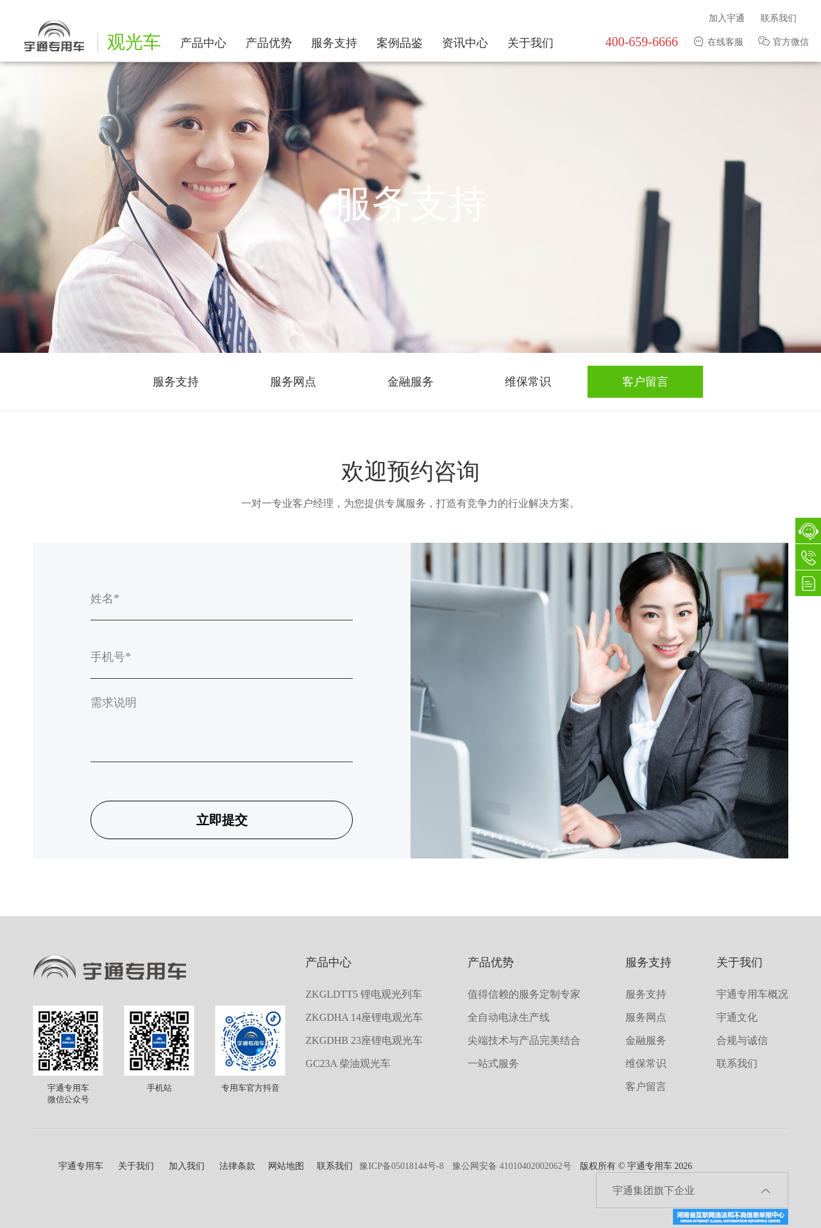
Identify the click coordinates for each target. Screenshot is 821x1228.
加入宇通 (727, 18)
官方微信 (783, 42)
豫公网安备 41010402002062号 (511, 1166)
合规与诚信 (742, 1040)
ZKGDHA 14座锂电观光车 (364, 1017)
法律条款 (237, 1166)
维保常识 (528, 381)
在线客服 (718, 42)
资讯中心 (465, 43)
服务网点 (293, 381)
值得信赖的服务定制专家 (524, 994)
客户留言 (645, 381)
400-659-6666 (641, 42)
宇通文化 (737, 1017)
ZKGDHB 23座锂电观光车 (364, 1040)
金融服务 (410, 381)
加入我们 (187, 1166)
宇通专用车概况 (752, 994)
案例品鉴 (400, 43)
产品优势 (269, 43)
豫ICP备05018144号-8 (401, 1166)
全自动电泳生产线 (509, 1017)
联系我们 (779, 18)
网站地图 (286, 1166)
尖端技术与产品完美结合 (524, 1040)
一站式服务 (493, 1063)
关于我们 (530, 43)
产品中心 (203, 43)
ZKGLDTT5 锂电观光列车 (363, 994)
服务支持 (334, 43)
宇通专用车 (80, 1166)
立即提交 (222, 820)
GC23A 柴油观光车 (348, 1063)
